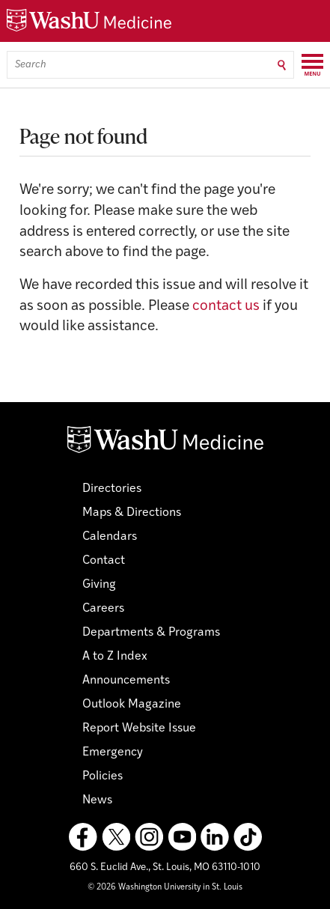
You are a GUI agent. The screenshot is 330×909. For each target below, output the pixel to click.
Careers (103, 609)
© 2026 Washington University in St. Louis (165, 888)
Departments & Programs (151, 633)
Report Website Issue (139, 729)
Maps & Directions (131, 513)
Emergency (112, 752)
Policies (102, 776)
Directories (111, 489)
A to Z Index (114, 657)
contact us (226, 307)
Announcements (126, 681)
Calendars (109, 537)
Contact (103, 561)
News (97, 800)
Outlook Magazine (131, 705)
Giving (99, 585)
